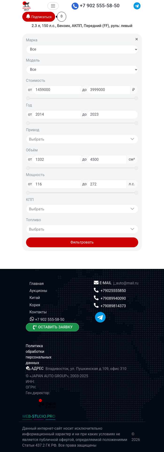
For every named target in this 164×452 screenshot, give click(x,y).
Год (29, 105)
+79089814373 (113, 306)
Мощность (35, 175)
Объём (32, 150)
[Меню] (53, 6)
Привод (32, 130)
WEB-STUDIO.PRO (38, 416)
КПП (30, 199)
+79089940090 (113, 298)
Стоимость (35, 80)
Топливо (33, 220)
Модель (33, 60)
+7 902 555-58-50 (96, 5)
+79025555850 (113, 290)
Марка (32, 40)
